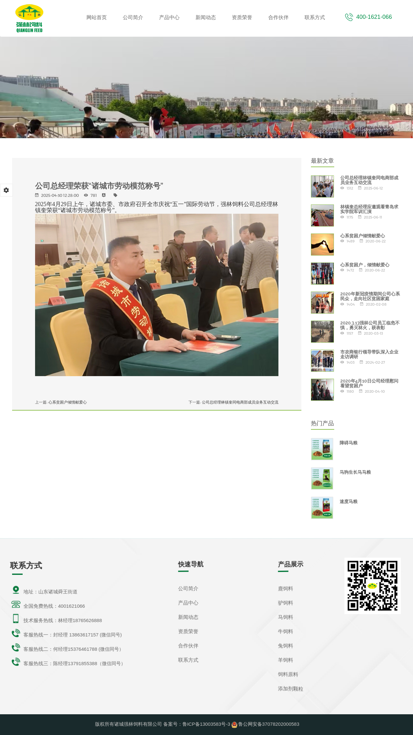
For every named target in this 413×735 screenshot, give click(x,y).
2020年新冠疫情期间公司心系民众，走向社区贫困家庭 (370, 296)
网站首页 (96, 17)
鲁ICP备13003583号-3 (206, 724)
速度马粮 (349, 501)
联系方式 (315, 17)
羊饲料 (285, 660)
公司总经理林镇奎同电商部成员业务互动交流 (236, 402)
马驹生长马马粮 (355, 472)
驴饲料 (285, 602)
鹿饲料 (285, 588)
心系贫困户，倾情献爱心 (364, 264)
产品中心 (169, 17)
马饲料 (285, 617)
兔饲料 (285, 646)
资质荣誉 (242, 17)
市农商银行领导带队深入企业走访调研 (369, 354)
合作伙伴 (278, 17)
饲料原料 (287, 675)
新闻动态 (205, 17)
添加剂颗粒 (290, 689)
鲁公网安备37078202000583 (268, 724)
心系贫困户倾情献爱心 (70, 402)
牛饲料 (285, 631)
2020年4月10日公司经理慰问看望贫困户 (369, 383)
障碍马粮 (349, 443)
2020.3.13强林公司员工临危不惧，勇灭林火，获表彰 (370, 325)
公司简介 (133, 17)
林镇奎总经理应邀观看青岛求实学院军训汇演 (369, 209)
